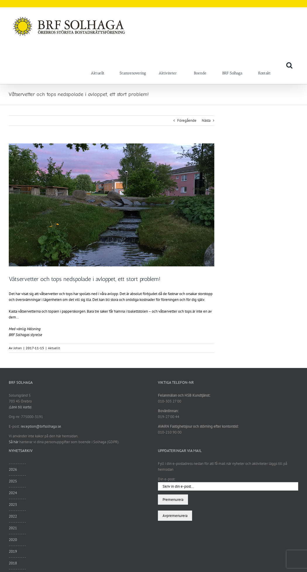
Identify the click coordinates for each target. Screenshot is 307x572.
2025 (13, 481)
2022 (13, 516)
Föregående (186, 120)
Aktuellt (54, 348)
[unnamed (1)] (111, 204)
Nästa (206, 120)
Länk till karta (20, 407)
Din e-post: (166, 479)
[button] (289, 65)
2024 (13, 492)
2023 (13, 504)
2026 (13, 469)
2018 (13, 563)
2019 (13, 551)
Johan (17, 348)
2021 (13, 527)
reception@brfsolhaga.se (41, 426)
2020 (13, 539)
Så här (13, 441)
